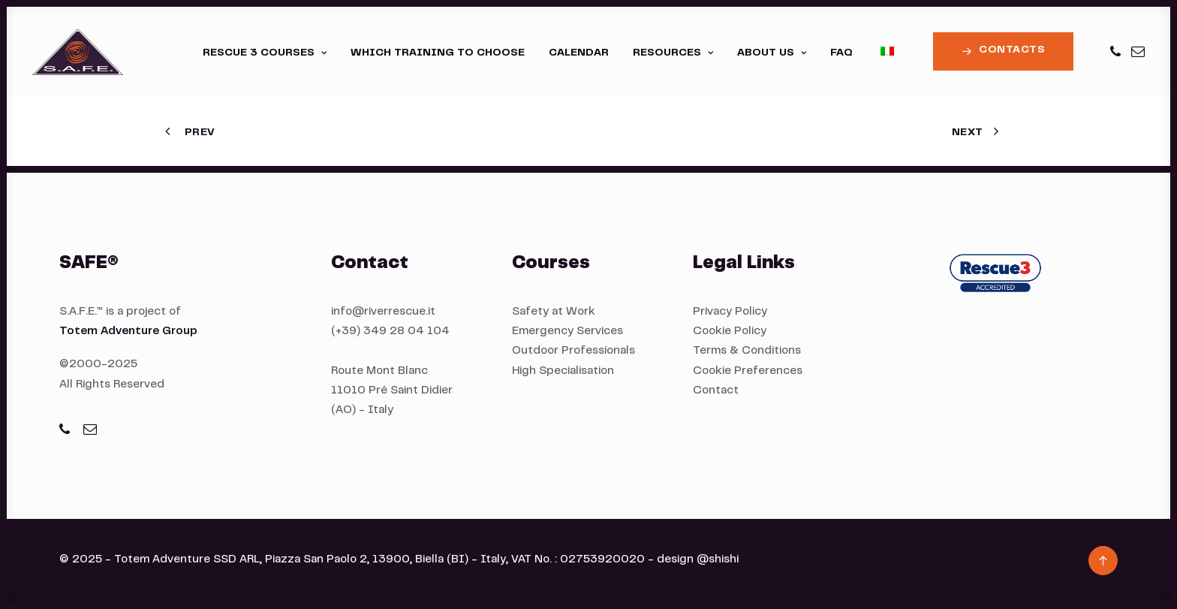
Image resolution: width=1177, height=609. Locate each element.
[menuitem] (264, 53)
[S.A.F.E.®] (77, 51)
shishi (724, 560)
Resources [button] (673, 53)
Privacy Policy (730, 312)
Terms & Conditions (747, 351)
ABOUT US (771, 53)
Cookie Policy (729, 331)
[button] (1116, 51)
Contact (716, 391)
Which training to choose (438, 53)
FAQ (841, 53)
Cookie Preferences (747, 371)
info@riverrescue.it (383, 312)
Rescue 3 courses (265, 53)
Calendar (579, 53)
